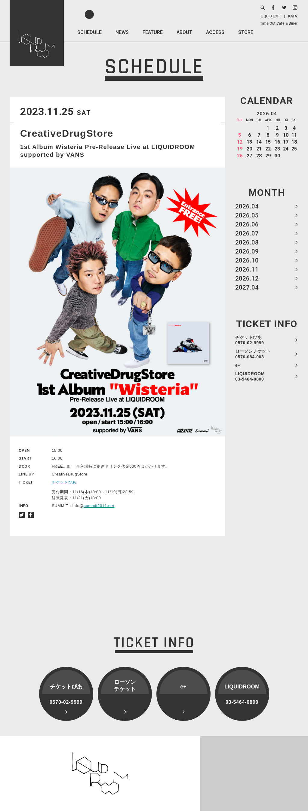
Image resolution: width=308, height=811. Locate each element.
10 (285, 135)
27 (249, 156)
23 (277, 149)
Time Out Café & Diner (278, 23)
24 (285, 149)
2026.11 (247, 269)
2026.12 (247, 278)
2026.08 (247, 242)
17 (285, 142)
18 (294, 142)
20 (249, 149)
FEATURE (153, 32)
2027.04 (247, 287)
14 (259, 142)
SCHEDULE (89, 32)
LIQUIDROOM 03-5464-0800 (250, 376)
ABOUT (184, 32)
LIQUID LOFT (271, 16)
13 (249, 142)
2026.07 (247, 233)
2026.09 (247, 251)
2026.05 (247, 215)
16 (277, 142)
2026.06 (247, 224)
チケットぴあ (64, 482)
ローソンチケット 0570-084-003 (253, 354)
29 (268, 156)
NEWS (122, 32)
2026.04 (247, 206)
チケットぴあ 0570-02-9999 (249, 340)
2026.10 (247, 260)
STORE (245, 32)
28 (259, 156)
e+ (237, 365)
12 (239, 142)
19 (239, 149)
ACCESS (215, 32)
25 (294, 149)
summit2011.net (99, 505)
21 (259, 149)
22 (268, 149)
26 (239, 156)
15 (268, 142)
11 (294, 135)
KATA (292, 16)
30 (277, 156)
